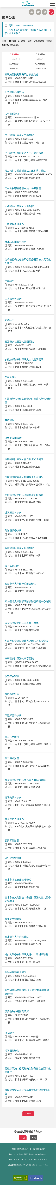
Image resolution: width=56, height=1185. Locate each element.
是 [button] (23, 1138)
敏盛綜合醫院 (12, 676)
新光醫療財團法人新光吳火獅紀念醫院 (25, 779)
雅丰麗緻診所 (12, 758)
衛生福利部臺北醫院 (15, 972)
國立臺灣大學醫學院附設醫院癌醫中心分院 (28, 601)
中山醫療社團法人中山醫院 (19, 135)
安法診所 (9, 320)
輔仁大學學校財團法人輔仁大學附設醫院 (26, 954)
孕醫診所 (9, 281)
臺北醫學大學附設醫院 (17, 936)
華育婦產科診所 (13, 715)
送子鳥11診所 (12, 566)
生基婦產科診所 (13, 298)
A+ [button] (38, 12)
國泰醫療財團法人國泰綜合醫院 (22, 623)
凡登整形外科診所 (14, 92)
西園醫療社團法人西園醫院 (19, 341)
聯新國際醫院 (12, 1050)
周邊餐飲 (41, 64)
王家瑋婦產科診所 (14, 224)
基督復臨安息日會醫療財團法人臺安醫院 (26, 640)
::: (3, 1145)
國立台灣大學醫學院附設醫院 (20, 583)
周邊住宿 (14, 64)
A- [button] (31, 12)
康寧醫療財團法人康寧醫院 (19, 658)
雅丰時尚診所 (12, 737)
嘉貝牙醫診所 (12, 840)
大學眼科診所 (12, 113)
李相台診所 (11, 377)
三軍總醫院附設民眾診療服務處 (22, 74)
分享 (44, 12)
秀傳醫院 (9, 420)
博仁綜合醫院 (12, 694)
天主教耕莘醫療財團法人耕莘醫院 (23, 188)
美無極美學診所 (13, 530)
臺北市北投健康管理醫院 (18, 879)
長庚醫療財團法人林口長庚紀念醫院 (24, 459)
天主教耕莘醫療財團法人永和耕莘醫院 (25, 170)
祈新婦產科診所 (13, 512)
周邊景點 (41, 54)
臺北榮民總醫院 (13, 919)
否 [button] (34, 1138)
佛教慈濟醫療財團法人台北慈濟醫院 (24, 359)
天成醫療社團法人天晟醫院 (19, 206)
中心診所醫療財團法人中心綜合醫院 (24, 153)
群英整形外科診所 (14, 819)
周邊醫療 (15, 54)
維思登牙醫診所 (13, 858)
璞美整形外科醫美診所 (17, 1011)
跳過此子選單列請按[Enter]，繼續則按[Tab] (25, 12)
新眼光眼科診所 (13, 797)
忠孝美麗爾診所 (13, 438)
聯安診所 (9, 1033)
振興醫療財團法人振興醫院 (19, 548)
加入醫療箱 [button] (51, 12)
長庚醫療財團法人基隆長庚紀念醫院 (24, 494)
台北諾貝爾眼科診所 (15, 241)
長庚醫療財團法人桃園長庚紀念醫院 (24, 477)
